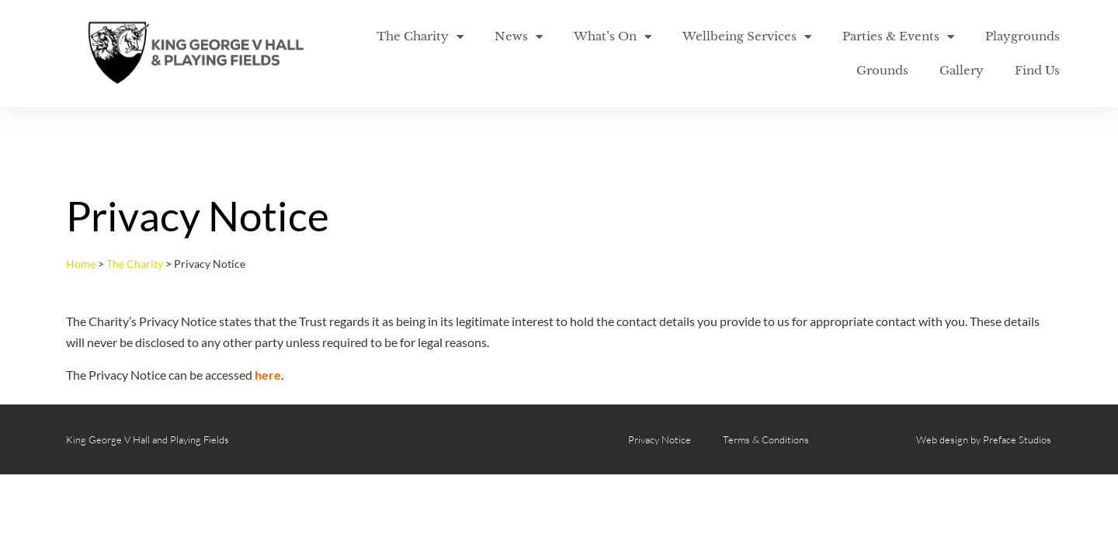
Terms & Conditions (766, 439)
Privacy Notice (659, 439)
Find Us (1037, 70)
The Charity (420, 36)
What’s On (612, 36)
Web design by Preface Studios (983, 439)
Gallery (961, 70)
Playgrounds (1022, 36)
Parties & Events (898, 36)
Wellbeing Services (746, 36)
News (519, 36)
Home (80, 264)
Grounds (882, 70)
